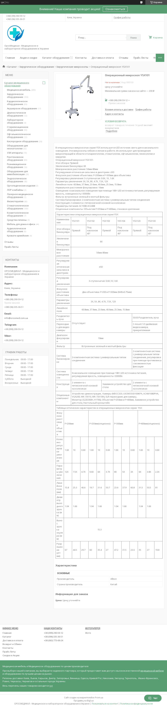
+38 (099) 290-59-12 (53, 632)
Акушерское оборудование (22, 108)
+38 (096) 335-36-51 (53, 636)
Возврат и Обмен (12, 644)
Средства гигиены (17, 219)
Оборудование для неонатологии (17, 147)
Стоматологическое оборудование (18, 207)
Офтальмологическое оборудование (19, 136)
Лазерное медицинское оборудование (20, 196)
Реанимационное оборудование (16, 166)
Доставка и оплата (103, 57)
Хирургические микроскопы (72, 66)
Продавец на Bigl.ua (84, 700)
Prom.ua (99, 697)
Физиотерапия (15, 201)
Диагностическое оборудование (16, 114)
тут (51, 685)
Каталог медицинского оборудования (16, 84)
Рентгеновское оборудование (15, 158)
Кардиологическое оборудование (17, 103)
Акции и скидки (28, 57)
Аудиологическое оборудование (16, 230)
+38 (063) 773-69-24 (53, 640)
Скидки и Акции (11, 655)
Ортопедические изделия (21, 185)
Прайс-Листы (140, 57)
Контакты (81, 57)
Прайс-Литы (9, 651)
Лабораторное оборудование (15, 121)
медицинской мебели (152, 670)
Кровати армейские (18, 235)
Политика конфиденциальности (136, 703)
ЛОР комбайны (15, 189)
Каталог (12, 66)
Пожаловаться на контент (105, 703)
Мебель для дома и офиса (21, 224)
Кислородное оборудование (22, 141)
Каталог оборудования (55, 57)
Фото (88, 632)
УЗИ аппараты (15, 152)
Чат (152, 698)
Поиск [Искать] (133, 37)
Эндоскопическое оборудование (17, 180)
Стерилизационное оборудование (17, 128)
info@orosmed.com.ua (16, 318)
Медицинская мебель (19, 89)
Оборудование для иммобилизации (17, 173)
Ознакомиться (115, 9)
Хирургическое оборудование (36, 66)
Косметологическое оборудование (18, 214)
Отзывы (123, 57)
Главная (10, 57)
